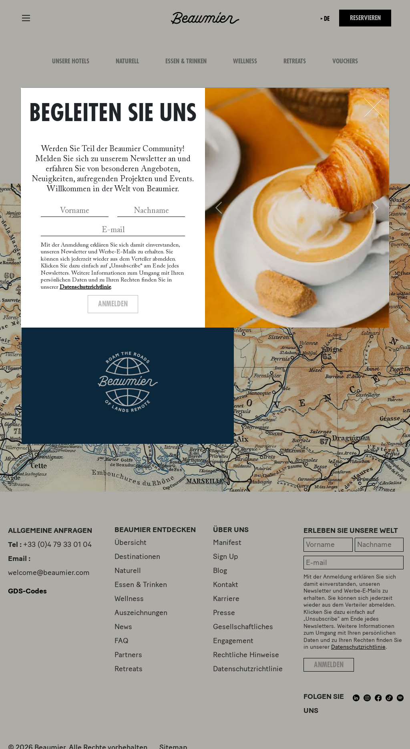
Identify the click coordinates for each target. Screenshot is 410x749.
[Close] (373, 107)
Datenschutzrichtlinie (85, 287)
